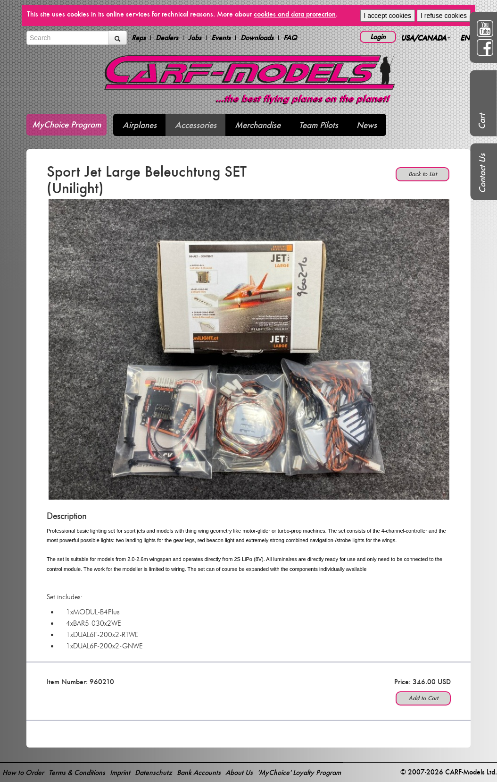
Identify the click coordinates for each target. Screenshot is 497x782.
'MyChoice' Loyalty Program (299, 772)
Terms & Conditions (77, 772)
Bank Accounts (199, 772)
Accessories (195, 124)
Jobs (194, 37)
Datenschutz (153, 772)
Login (378, 36)
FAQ (290, 37)
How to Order (23, 772)
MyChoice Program (66, 124)
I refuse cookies (444, 15)
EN (467, 37)
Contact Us (482, 173)
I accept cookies (387, 15)
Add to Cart (423, 698)
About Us (239, 772)
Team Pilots (318, 124)
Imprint (120, 772)
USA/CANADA (426, 37)
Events (221, 37)
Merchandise (258, 124)
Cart (481, 121)
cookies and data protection (295, 13)
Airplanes (140, 124)
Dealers (167, 37)
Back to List (422, 174)
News (366, 124)
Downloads (256, 37)
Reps (139, 37)
